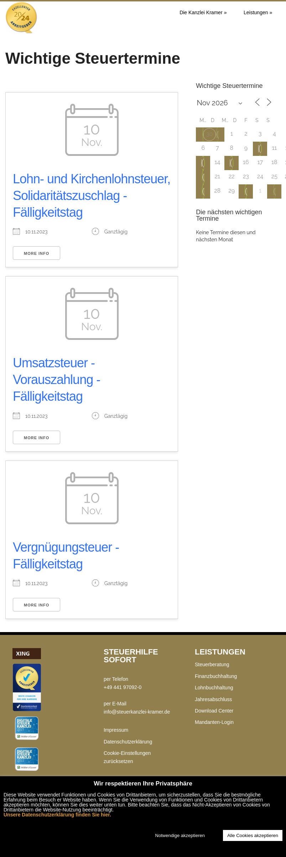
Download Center (214, 711)
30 (209, 134)
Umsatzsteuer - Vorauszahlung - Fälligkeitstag (56, 380)
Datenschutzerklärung (128, 742)
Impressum (116, 730)
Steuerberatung (212, 664)
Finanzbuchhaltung (216, 676)
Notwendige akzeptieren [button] (180, 835)
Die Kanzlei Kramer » (203, 12)
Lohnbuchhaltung (214, 687)
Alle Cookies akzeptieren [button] (252, 835)
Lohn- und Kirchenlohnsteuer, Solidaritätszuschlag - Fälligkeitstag (91, 196)
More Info (36, 253)
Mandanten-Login (214, 722)
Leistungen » (258, 12)
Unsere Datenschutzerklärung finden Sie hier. (57, 814)
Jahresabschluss (213, 699)
